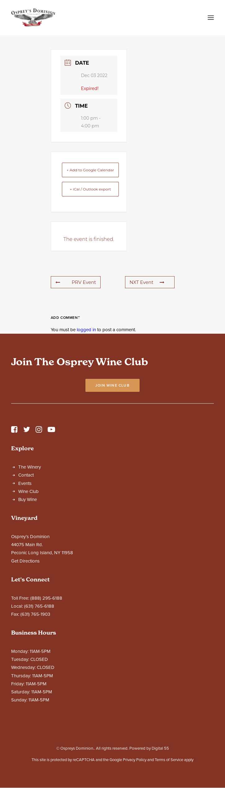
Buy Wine (27, 499)
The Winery (29, 467)
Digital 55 (160, 748)
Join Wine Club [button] (112, 385)
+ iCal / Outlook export (90, 189)
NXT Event (147, 282)
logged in (86, 329)
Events (25, 483)
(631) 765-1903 (35, 614)
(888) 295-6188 (46, 598)
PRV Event (75, 282)
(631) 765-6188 (39, 606)
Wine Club (28, 491)
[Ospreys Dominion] (33, 17)
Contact (26, 475)
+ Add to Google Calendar (90, 170)
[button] (211, 17)
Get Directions (25, 561)
